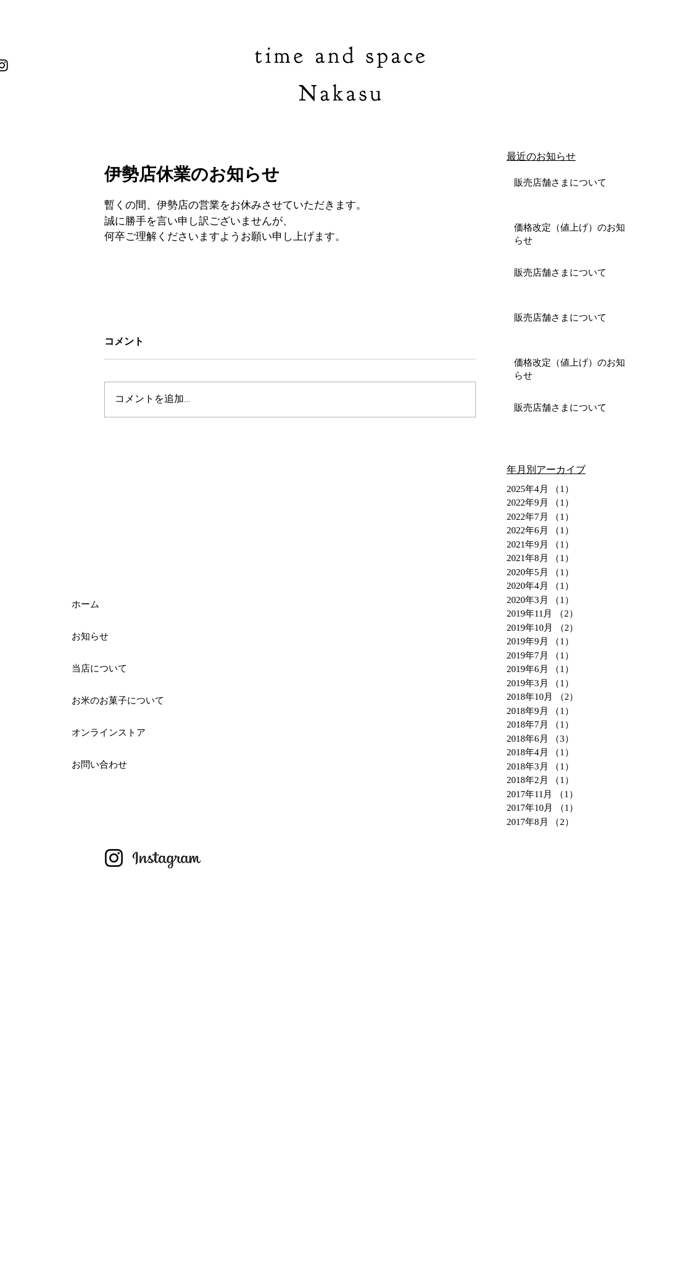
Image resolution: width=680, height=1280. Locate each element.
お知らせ (90, 636)
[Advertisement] (163, 1192)
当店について (99, 668)
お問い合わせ (99, 764)
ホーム (85, 604)
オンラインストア (109, 732)
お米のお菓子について (118, 700)
